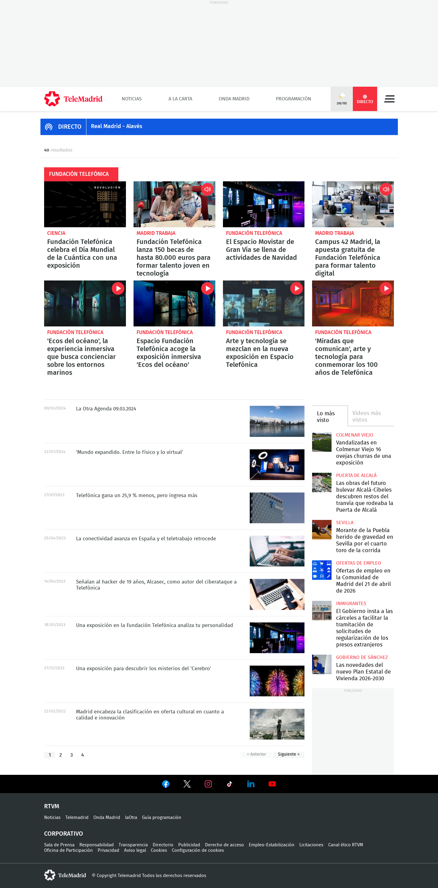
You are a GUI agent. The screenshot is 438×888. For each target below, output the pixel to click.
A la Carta (180, 98)
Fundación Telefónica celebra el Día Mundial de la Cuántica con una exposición (85, 204)
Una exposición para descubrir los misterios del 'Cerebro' (277, 681)
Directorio (163, 845)
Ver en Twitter (187, 785)
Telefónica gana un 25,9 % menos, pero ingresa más (136, 495)
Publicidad (189, 845)
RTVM (51, 806)
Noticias (132, 98)
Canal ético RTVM (345, 845)
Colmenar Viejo (354, 435)
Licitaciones (311, 845)
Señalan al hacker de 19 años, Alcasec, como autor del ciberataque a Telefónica (277, 594)
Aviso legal (135, 850)
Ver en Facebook (166, 785)
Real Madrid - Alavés (116, 126)
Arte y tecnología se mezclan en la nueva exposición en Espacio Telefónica (264, 303)
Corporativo (63, 834)
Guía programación (161, 817)
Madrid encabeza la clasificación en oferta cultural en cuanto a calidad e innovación (277, 724)
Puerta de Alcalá (356, 475)
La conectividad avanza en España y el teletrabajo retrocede (277, 551)
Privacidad (108, 850)
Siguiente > (289, 754)
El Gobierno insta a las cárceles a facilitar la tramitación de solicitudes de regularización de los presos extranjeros (321, 610)
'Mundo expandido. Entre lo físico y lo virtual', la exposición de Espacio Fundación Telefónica (277, 464)
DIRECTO (70, 127)
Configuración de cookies (198, 850)
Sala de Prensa (59, 845)
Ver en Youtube (272, 784)
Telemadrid (77, 817)
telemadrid (65, 875)
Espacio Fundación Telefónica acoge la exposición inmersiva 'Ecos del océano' (174, 303)
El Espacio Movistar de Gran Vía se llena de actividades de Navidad (264, 204)
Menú (389, 99)
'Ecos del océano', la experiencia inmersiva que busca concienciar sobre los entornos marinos (85, 303)
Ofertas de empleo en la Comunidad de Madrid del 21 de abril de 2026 (321, 570)
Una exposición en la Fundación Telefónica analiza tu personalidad (277, 637)
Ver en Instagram (208, 784)
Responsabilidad (96, 845)
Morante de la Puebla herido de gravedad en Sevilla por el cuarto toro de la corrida (321, 529)
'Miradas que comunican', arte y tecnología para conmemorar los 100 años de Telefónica (353, 303)
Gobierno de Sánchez (362, 657)
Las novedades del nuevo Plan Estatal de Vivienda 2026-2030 (321, 664)
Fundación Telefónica (254, 233)
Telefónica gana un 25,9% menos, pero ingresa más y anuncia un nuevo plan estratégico (277, 508)
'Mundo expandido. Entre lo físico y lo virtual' (129, 452)
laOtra (131, 817)
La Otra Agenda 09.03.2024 (277, 421)
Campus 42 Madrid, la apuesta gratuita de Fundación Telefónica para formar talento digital (353, 204)
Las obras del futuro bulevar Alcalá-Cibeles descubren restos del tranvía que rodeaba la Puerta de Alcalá (321, 482)
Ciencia (56, 233)
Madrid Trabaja (156, 233)
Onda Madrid (234, 98)
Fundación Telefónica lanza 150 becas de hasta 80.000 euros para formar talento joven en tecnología (174, 204)
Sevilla (344, 522)
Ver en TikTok (230, 785)
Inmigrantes (351, 603)
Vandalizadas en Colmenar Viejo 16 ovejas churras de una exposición (321, 441)
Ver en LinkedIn (251, 784)
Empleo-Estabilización (271, 845)
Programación (293, 98)
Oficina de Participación (68, 850)
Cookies (159, 850)
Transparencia (133, 845)
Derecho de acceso (224, 845)
